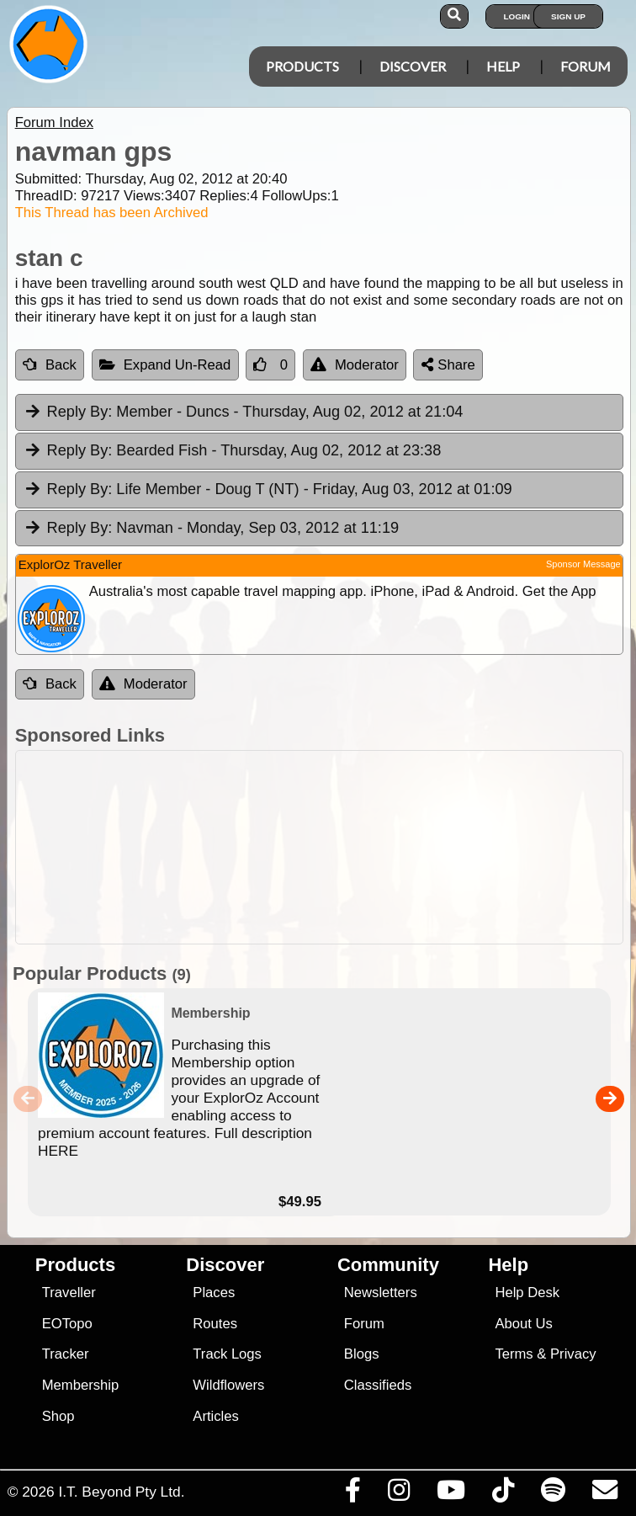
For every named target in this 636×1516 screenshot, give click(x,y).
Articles (216, 1416)
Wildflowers (228, 1385)
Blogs (361, 1354)
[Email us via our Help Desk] (604, 1494)
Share (448, 365)
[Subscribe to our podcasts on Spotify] (552, 1494)
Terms (514, 1354)
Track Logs (227, 1354)
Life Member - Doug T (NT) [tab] (268, 490)
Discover (412, 66)
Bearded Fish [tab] (233, 451)
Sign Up (568, 16)
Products (302, 66)
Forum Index (54, 122)
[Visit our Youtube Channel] (450, 1494)
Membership (80, 1385)
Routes (215, 1324)
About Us (523, 1324)
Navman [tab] (211, 529)
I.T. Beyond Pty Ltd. (121, 1491)
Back (50, 365)
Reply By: (80, 411)
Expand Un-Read (165, 365)
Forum (585, 66)
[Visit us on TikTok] (502, 1494)
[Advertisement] (327, 847)
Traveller (69, 1293)
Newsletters (380, 1293)
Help (503, 66)
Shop (58, 1416)
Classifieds (377, 1385)
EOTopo (67, 1324)
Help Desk (527, 1293)
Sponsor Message (583, 564)
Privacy (573, 1354)
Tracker (65, 1354)
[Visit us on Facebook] (352, 1494)
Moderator (354, 365)
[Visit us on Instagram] (398, 1494)
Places (214, 1293)
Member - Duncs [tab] (244, 412)
